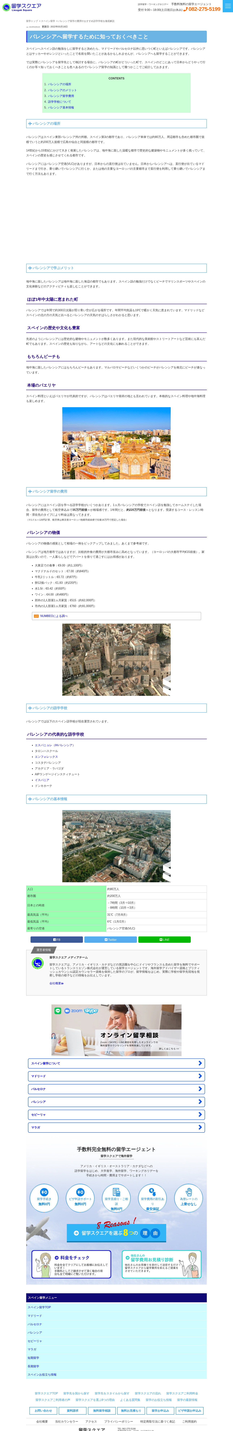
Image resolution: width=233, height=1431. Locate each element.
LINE (164, 939)
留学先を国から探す (76, 1393)
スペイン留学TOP (39, 1307)
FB (56, 939)
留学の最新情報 (187, 1399)
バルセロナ (116, 1088)
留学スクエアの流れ (148, 1393)
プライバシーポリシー (118, 1421)
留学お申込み (160, 1410)
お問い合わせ (43, 1410)
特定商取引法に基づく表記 (157, 1421)
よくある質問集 (130, 1399)
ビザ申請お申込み (189, 1410)
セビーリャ (116, 1114)
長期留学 (33, 1366)
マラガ (116, 1127)
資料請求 (72, 1410)
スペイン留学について (116, 1063)
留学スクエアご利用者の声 (53, 1399)
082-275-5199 (204, 9)
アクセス (91, 1421)
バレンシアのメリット (62, 90)
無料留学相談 (102, 1410)
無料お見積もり (131, 1410)
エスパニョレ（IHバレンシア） (55, 745)
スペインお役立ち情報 (42, 1374)
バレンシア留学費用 (61, 95)
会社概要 (56, 983)
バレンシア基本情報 (61, 107)
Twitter (111, 939)
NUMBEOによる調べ (54, 615)
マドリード (116, 1076)
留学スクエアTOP (46, 1393)
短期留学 (33, 1357)
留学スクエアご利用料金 (182, 1393)
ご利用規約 (189, 1421)
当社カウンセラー (66, 1421)
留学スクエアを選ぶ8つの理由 (95, 1399)
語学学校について (59, 101)
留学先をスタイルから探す (112, 1393)
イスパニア (42, 780)
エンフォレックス (46, 756)
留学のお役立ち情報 (159, 1399)
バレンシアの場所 (59, 84)
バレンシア (116, 1101)
